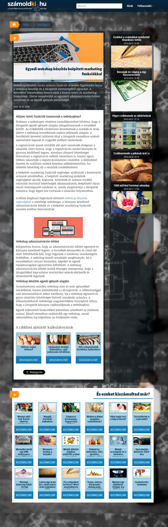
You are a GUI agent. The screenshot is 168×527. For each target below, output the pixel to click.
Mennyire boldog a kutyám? (47, 452)
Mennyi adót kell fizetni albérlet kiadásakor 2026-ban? (24, 421)
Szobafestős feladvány (141, 483)
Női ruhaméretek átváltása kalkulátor (88, 348)
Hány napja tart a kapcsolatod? (118, 418)
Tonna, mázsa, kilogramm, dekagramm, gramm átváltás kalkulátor (95, 487)
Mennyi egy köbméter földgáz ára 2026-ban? (118, 486)
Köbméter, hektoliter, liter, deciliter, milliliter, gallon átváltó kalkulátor (94, 455)
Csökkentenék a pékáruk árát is (132, 153)
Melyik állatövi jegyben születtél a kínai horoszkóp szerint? (71, 454)
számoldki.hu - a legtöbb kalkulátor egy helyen (27, 6)
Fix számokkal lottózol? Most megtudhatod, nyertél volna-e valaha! (71, 487)
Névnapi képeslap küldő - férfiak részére (24, 486)
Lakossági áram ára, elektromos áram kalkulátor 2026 (47, 486)
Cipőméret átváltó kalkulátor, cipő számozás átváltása (58, 349)
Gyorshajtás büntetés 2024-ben (142, 452)
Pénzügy (42, 24)
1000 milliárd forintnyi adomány (131, 185)
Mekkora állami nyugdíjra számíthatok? (95, 419)
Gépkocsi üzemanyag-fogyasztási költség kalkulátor (71, 421)
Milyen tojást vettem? (28, 348)
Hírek (130, 5)
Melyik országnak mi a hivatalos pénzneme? (118, 453)
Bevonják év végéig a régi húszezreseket (131, 73)
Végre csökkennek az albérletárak (131, 115)
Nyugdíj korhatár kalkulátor (47, 419)
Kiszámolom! (28, 360)
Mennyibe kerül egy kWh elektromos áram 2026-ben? (24, 453)
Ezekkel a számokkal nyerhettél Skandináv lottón (131, 38)
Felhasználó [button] (146, 5)
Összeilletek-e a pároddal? (142, 418)
